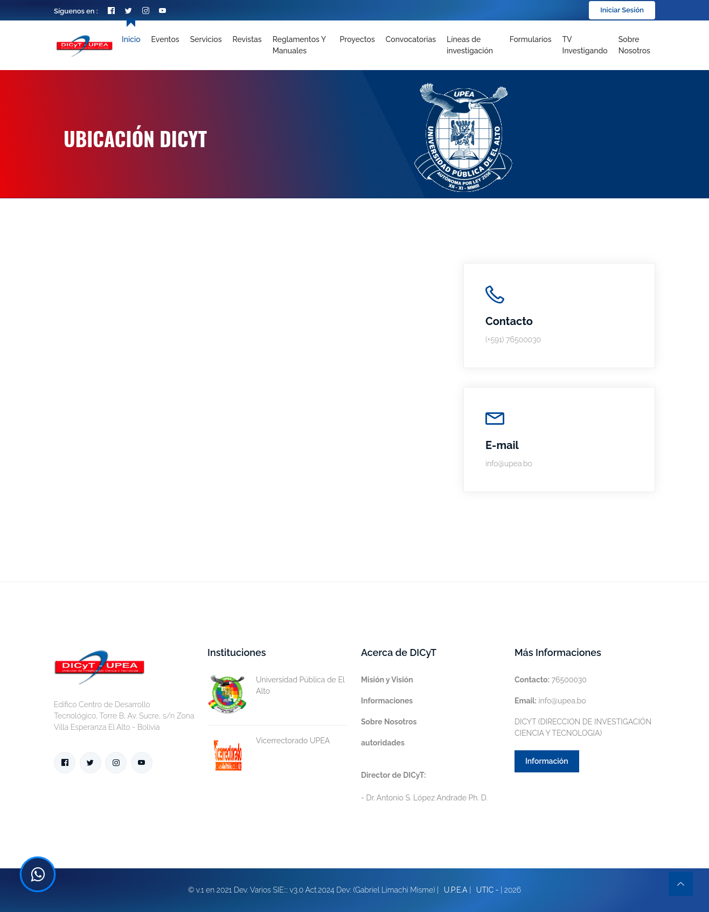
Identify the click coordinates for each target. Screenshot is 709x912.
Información (546, 761)
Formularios (531, 39)
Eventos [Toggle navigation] (165, 39)
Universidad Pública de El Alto (275, 685)
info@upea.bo (550, 700)
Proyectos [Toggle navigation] (357, 39)
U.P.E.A (456, 890)
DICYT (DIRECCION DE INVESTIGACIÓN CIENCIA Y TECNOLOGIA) (583, 727)
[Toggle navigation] (473, 45)
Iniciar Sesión (622, 10)
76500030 (551, 679)
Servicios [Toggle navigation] (206, 39)
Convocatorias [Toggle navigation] (411, 39)
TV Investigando (585, 45)
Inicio (131, 39)
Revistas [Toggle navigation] (247, 39)
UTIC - (487, 890)
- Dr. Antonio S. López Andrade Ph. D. (424, 786)
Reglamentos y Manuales (299, 45)
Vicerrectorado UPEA (268, 741)
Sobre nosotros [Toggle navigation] (634, 45)
